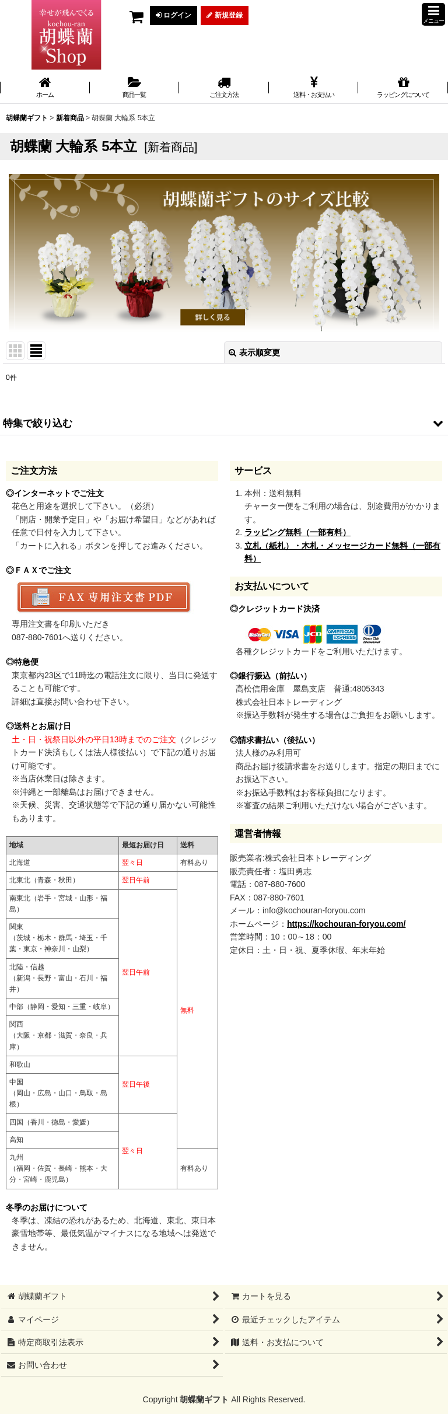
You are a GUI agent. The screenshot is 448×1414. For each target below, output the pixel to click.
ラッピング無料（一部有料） (297, 532)
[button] (433, 14)
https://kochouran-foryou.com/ (346, 923)
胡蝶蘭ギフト (204, 1399)
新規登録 (224, 15)
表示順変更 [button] (254, 352)
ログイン (173, 15)
